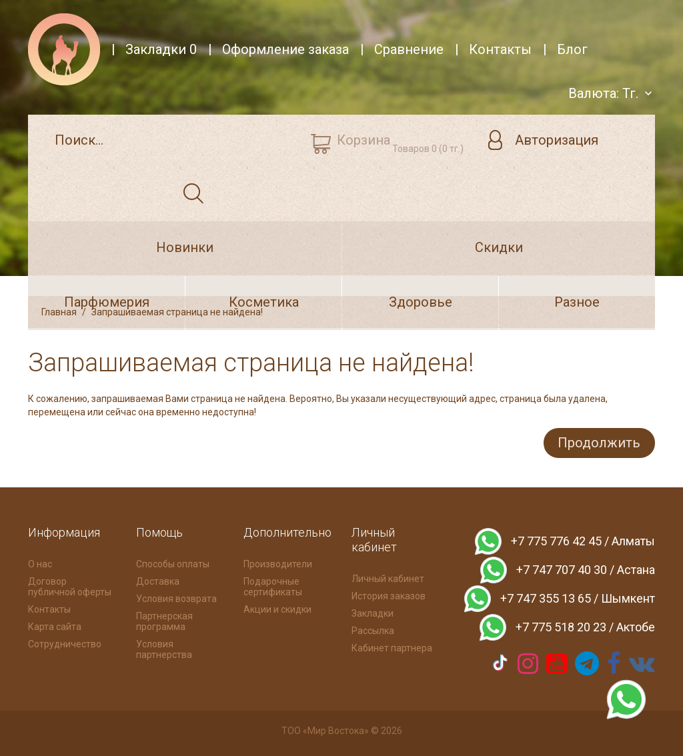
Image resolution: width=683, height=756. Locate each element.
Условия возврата (176, 597)
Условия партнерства (164, 648)
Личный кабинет (388, 577)
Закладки (373, 612)
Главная (59, 312)
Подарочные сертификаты (272, 585)
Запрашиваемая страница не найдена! (177, 312)
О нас (40, 562)
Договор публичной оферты (69, 585)
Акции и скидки (277, 608)
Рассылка (373, 629)
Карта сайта (54, 625)
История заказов (389, 594)
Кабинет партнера (392, 646)
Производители (277, 562)
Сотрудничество (64, 642)
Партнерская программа (164, 620)
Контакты (49, 608)
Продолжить (597, 442)
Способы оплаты (172, 562)
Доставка (157, 580)
